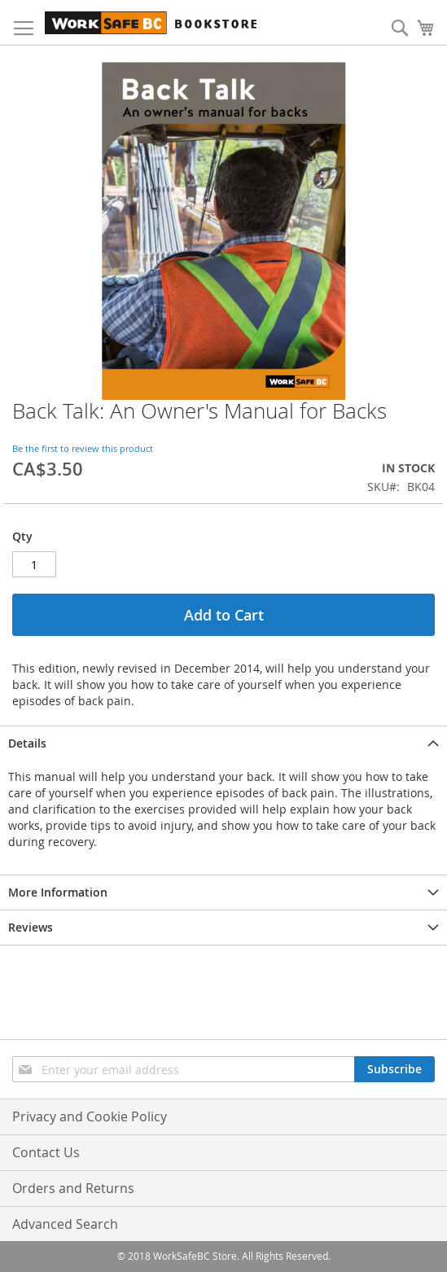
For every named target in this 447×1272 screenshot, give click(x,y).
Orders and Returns (73, 1188)
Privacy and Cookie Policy (89, 1116)
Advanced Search (65, 1224)
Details (27, 743)
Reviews (30, 927)
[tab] (223, 743)
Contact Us (46, 1152)
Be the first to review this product (82, 448)
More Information (57, 892)
